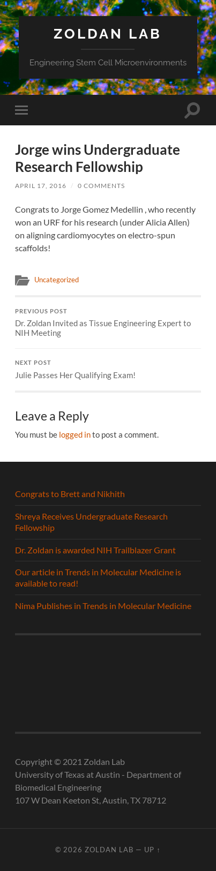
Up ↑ (152, 849)
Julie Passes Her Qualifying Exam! (108, 369)
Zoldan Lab (108, 33)
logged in (75, 434)
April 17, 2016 (40, 186)
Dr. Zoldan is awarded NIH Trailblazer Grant (95, 550)
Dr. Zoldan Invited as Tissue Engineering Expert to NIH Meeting (108, 323)
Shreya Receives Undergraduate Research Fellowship (91, 521)
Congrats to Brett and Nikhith (70, 494)
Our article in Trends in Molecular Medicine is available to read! (98, 577)
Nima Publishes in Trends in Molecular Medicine (103, 605)
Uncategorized (56, 279)
